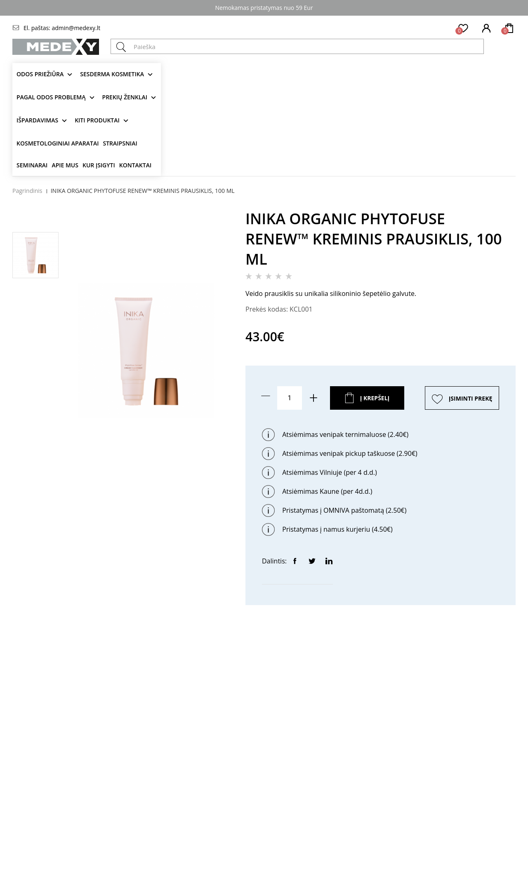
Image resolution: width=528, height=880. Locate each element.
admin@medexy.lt (76, 28)
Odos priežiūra (40, 74)
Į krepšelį (375, 398)
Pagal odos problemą (51, 97)
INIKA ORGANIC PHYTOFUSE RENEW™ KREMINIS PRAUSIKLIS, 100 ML (143, 191)
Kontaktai (135, 165)
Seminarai (31, 165)
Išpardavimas (37, 120)
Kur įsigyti (98, 165)
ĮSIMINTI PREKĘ (471, 398)
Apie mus (65, 165)
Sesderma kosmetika (112, 74)
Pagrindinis (27, 191)
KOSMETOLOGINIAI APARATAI (57, 143)
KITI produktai (97, 120)
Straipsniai (120, 143)
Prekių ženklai (125, 97)
